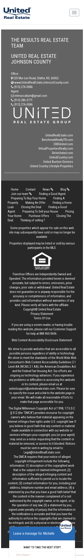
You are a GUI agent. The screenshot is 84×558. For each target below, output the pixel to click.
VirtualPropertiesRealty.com (55, 148)
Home (14, 189)
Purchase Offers (39, 216)
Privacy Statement (42, 314)
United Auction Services (58, 161)
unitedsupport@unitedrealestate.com (32, 388)
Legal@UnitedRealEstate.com (42, 452)
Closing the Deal (31, 207)
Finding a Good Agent (52, 194)
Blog (65, 189)
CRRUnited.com (63, 144)
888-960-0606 (48, 333)
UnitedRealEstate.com (59, 135)
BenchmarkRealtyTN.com (57, 139)
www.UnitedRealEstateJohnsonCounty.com (40, 82)
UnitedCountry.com (61, 157)
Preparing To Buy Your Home (28, 198)
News (48, 189)
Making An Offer (35, 202)
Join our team (21, 194)
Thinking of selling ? (32, 220)
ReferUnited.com (62, 153)
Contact (31, 189)
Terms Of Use (42, 318)
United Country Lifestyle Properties (51, 166)
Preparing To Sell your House (40, 211)
